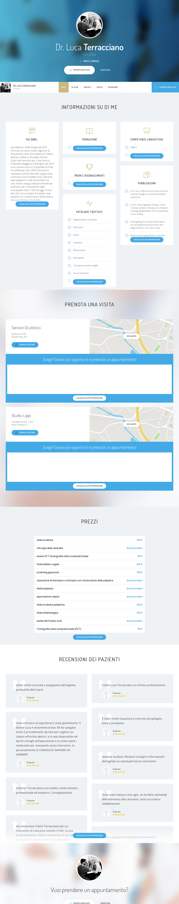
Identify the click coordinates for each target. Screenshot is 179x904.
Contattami (105, 70)
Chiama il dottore (25, 344)
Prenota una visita (165, 87)
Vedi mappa (131, 336)
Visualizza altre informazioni (89, 835)
